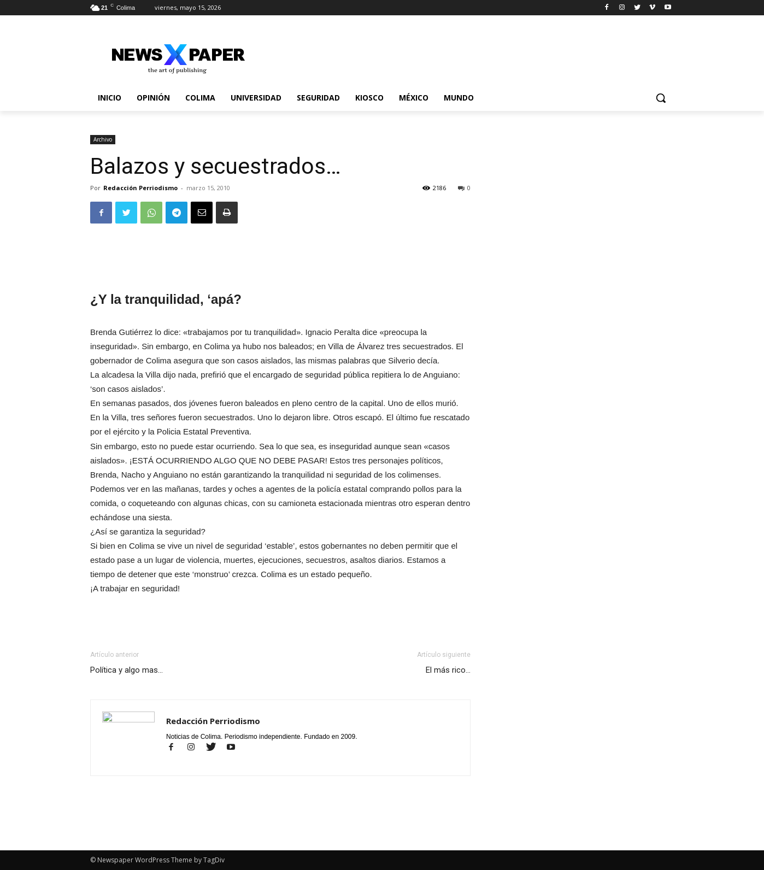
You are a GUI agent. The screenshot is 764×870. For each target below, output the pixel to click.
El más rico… (448, 670)
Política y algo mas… (126, 670)
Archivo (102, 139)
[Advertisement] (280, 260)
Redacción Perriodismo (140, 188)
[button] (661, 98)
